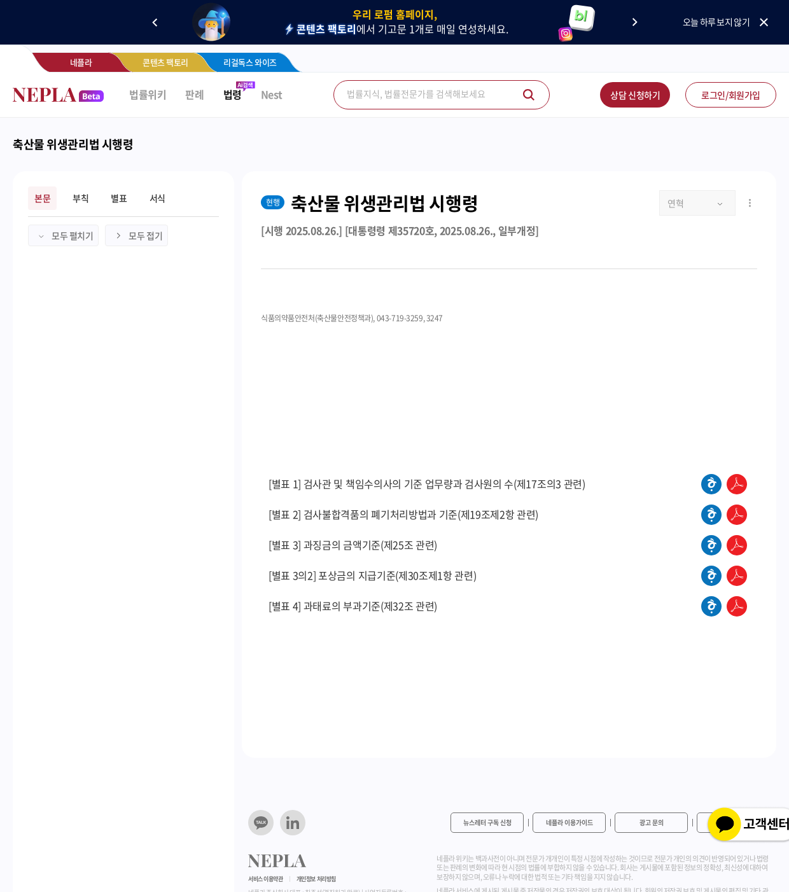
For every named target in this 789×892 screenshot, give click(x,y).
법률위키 (147, 94)
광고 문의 (651, 822)
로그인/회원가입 (730, 94)
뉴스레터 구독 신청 (487, 822)
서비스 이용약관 (265, 879)
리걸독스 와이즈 (250, 62)
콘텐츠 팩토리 (165, 62)
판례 (194, 94)
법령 (232, 94)
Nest (272, 94)
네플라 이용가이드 (569, 822)
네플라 (81, 62)
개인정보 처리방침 (316, 879)
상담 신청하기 (635, 94)
